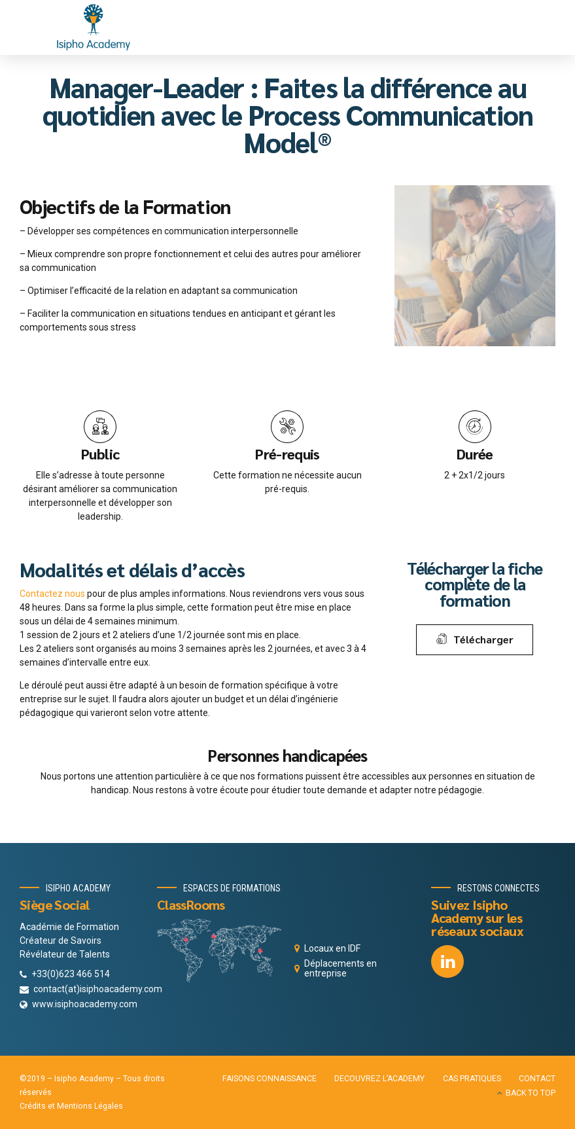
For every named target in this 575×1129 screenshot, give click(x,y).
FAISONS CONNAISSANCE (269, 1078)
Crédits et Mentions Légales (71, 1106)
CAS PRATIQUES (472, 1078)
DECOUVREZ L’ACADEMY (379, 1078)
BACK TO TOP (530, 1093)
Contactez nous (52, 593)
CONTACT (537, 1078)
